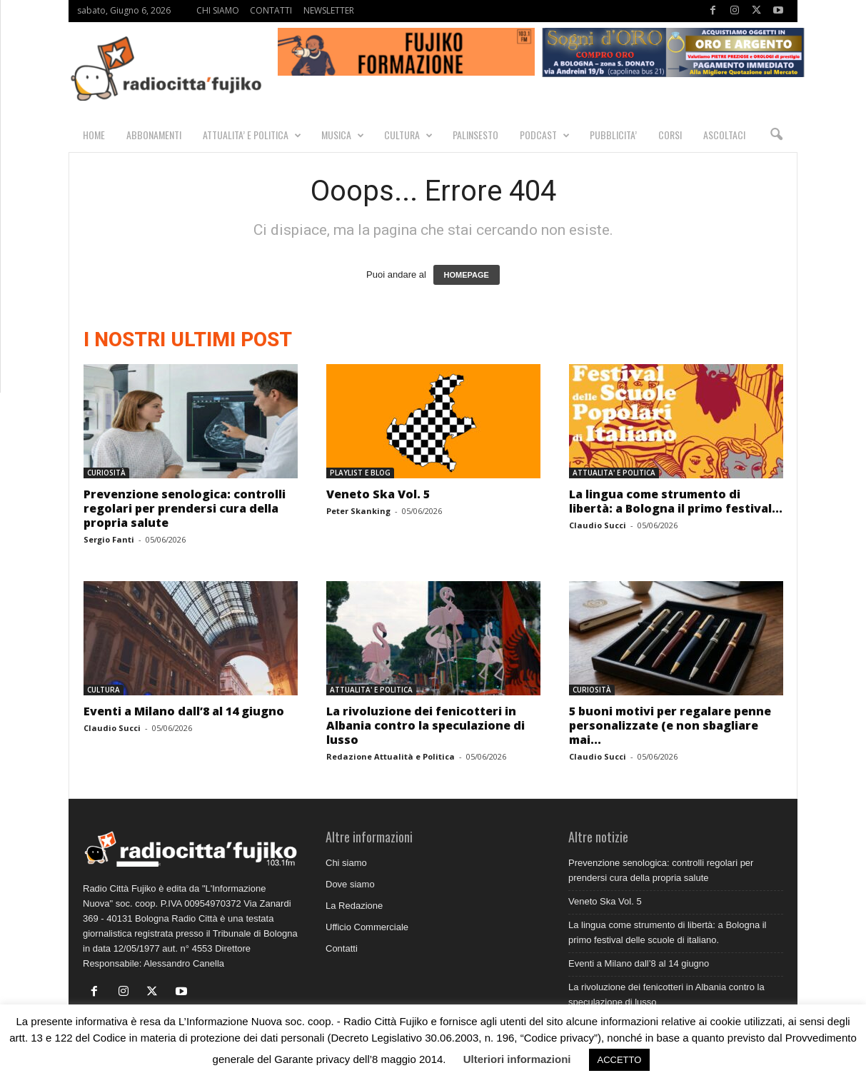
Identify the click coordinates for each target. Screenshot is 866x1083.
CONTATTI (271, 10)
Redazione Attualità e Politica (390, 757)
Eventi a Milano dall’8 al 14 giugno (184, 712)
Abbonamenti (153, 134)
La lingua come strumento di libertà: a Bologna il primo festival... (675, 502)
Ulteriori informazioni (517, 1059)
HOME (94, 134)
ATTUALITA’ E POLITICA (252, 135)
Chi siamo (346, 863)
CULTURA (408, 135)
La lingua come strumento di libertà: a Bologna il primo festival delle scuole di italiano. (667, 933)
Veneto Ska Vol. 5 (378, 495)
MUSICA (342, 135)
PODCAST (545, 135)
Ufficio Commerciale (367, 927)
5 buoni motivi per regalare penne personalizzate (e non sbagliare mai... (670, 726)
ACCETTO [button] (620, 1059)
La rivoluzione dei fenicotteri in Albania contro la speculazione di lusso (425, 726)
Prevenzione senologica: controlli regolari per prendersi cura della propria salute (185, 509)
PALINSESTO (475, 134)
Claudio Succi (597, 525)
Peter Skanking (358, 511)
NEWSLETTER (328, 10)
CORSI (670, 134)
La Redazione (354, 906)
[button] (776, 135)
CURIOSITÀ (106, 473)
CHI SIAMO (217, 10)
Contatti (342, 949)
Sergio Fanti (109, 540)
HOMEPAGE (466, 275)
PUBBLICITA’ (613, 134)
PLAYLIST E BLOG (360, 473)
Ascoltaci (724, 134)
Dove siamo (350, 885)
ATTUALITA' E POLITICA (614, 473)
